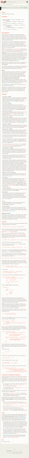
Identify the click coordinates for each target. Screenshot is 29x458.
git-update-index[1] (20, 115)
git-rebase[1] (18, 59)
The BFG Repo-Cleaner (21, 417)
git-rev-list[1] (7, 214)
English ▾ (25, 7)
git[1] (7, 441)
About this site (9, 450)
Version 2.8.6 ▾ (4, 7)
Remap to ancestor (11, 210)
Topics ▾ (22, 7)
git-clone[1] (18, 394)
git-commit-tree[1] (9, 82)
